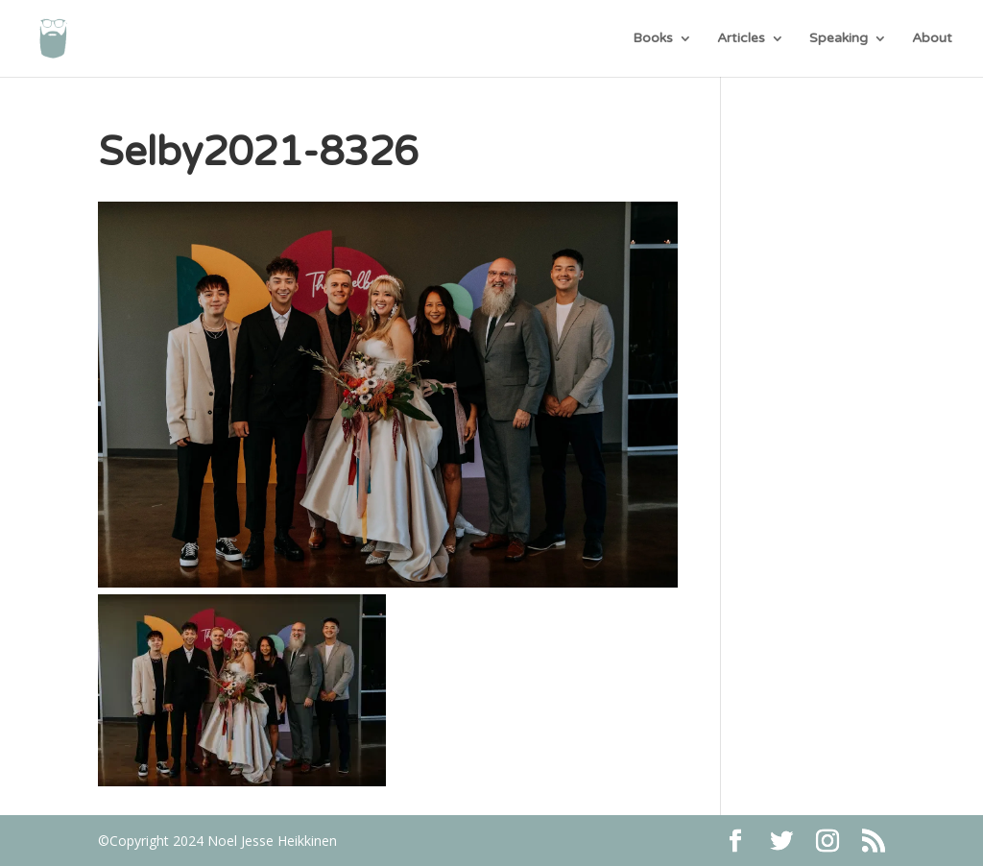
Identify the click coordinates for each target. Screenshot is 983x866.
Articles (741, 39)
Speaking (838, 39)
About (932, 39)
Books (653, 39)
